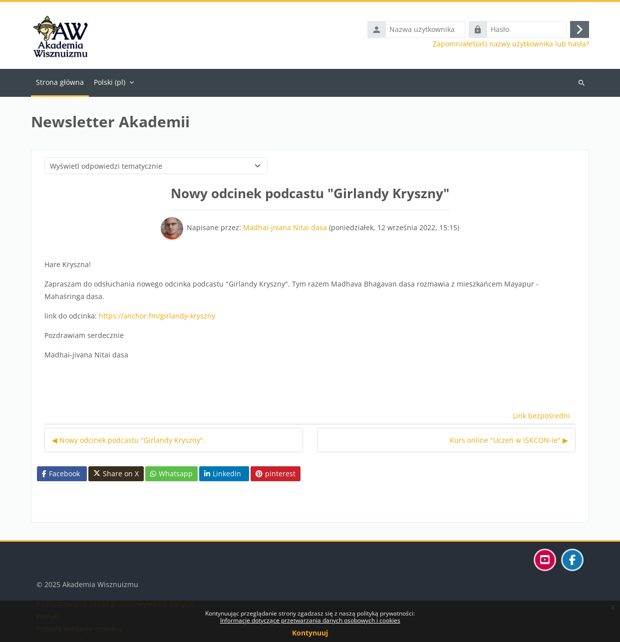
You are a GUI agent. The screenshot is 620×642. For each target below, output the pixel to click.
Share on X (116, 473)
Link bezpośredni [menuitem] (541, 415)
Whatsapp (171, 473)
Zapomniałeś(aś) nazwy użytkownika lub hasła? (511, 43)
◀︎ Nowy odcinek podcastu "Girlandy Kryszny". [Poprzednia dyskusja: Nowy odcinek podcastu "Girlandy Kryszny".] (128, 440)
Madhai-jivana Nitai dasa (285, 227)
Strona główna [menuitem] (60, 82)
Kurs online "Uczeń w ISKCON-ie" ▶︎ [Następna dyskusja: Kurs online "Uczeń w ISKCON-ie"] (509, 440)
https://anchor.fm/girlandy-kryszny (157, 316)
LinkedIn (222, 473)
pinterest (276, 473)
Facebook (61, 473)
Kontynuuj (310, 633)
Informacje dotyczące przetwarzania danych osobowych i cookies (310, 620)
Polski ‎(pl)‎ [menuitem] (109, 82)
